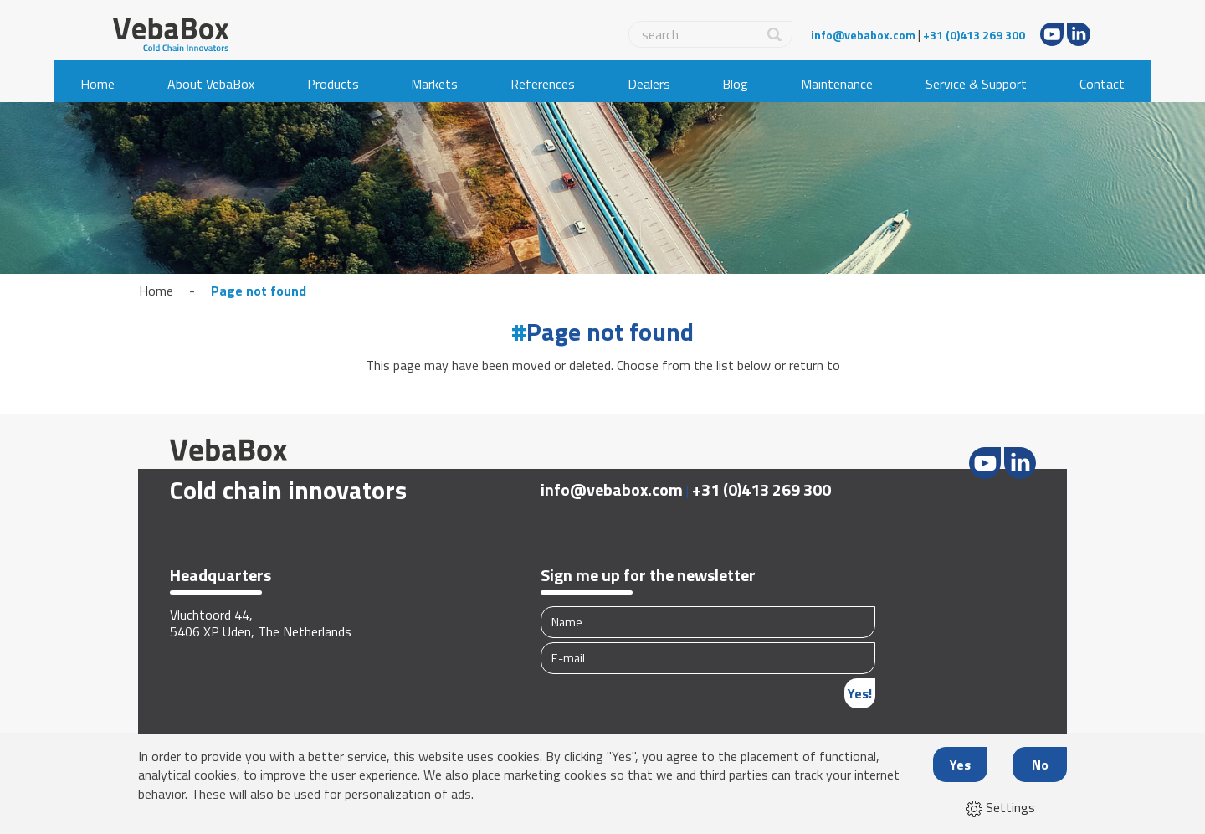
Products (333, 84)
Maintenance (837, 84)
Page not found (258, 291)
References (542, 84)
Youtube (1052, 34)
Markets (434, 84)
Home (97, 84)
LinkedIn (1078, 34)
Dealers (649, 84)
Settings (1000, 807)
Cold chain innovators (288, 490)
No (1040, 764)
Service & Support (976, 84)
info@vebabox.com (863, 35)
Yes (960, 764)
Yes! (860, 693)
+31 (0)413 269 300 (974, 35)
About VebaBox (210, 84)
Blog (735, 84)
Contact (1102, 84)
